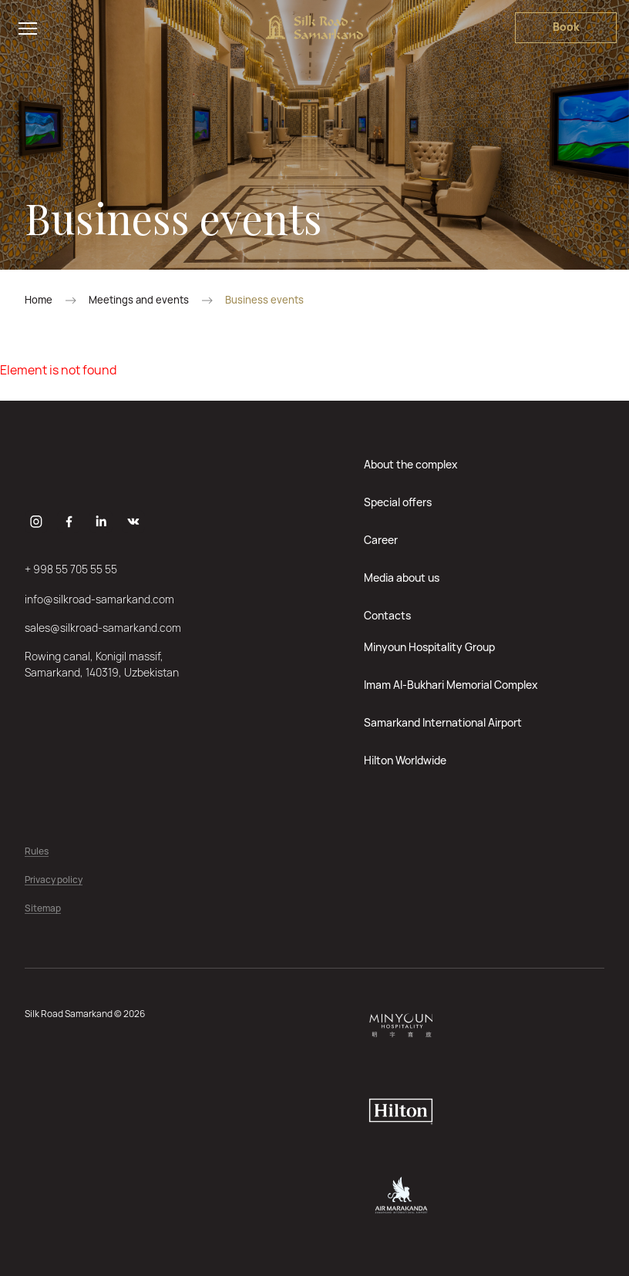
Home (38, 300)
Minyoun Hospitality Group (429, 647)
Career (381, 539)
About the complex (411, 464)
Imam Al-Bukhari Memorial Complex (451, 684)
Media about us (401, 577)
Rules (37, 852)
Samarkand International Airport (443, 722)
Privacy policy (53, 880)
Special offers (398, 502)
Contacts (387, 615)
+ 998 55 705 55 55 (71, 569)
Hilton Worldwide (405, 760)
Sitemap (43, 909)
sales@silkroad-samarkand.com (103, 627)
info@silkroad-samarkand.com (99, 599)
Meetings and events (139, 300)
